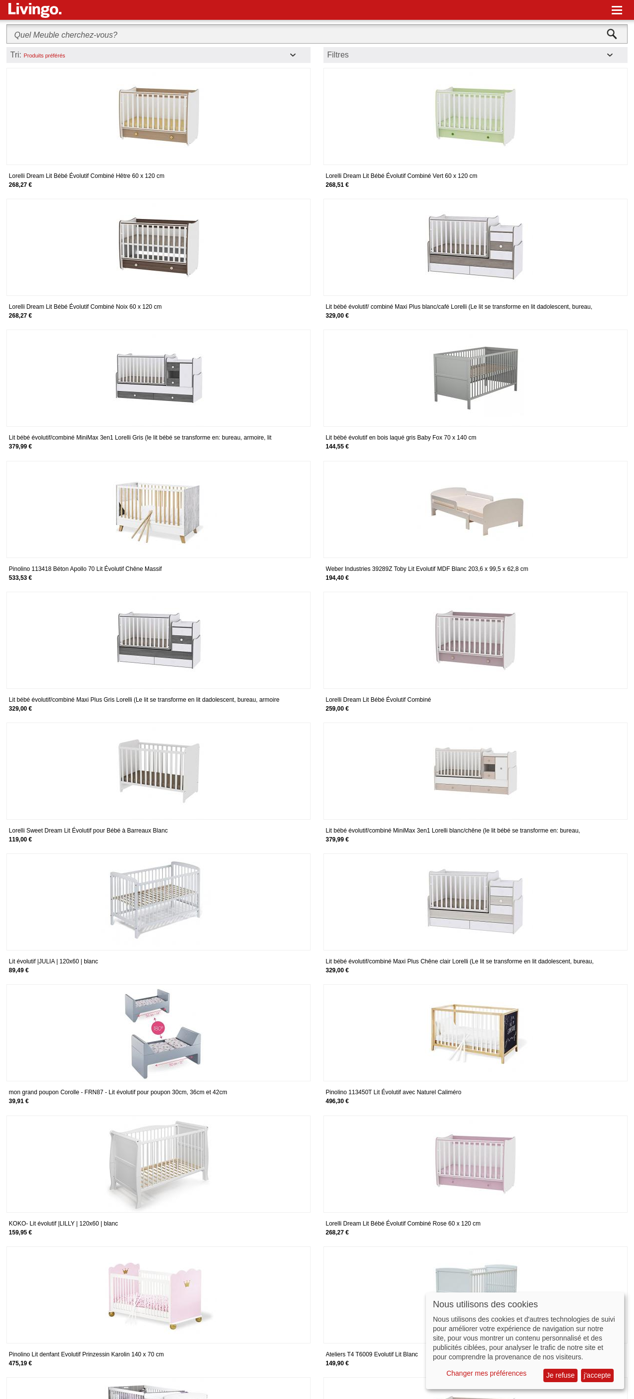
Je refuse (560, 1375)
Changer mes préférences (486, 1373)
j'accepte (597, 1375)
